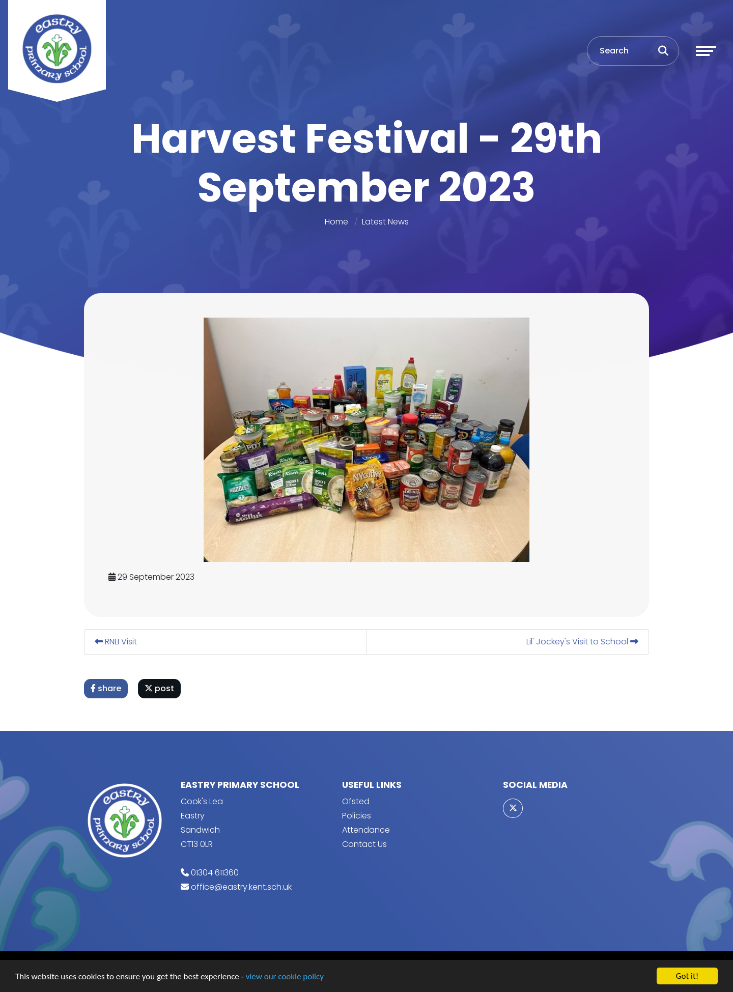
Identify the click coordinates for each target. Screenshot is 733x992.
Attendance (366, 830)
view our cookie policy (285, 977)
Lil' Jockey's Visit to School (584, 641)
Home (336, 222)
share (107, 688)
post (161, 688)
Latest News (385, 222)
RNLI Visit (117, 641)
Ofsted (356, 801)
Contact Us (364, 844)
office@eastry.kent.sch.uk (241, 887)
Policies (356, 815)
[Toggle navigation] (706, 50)
